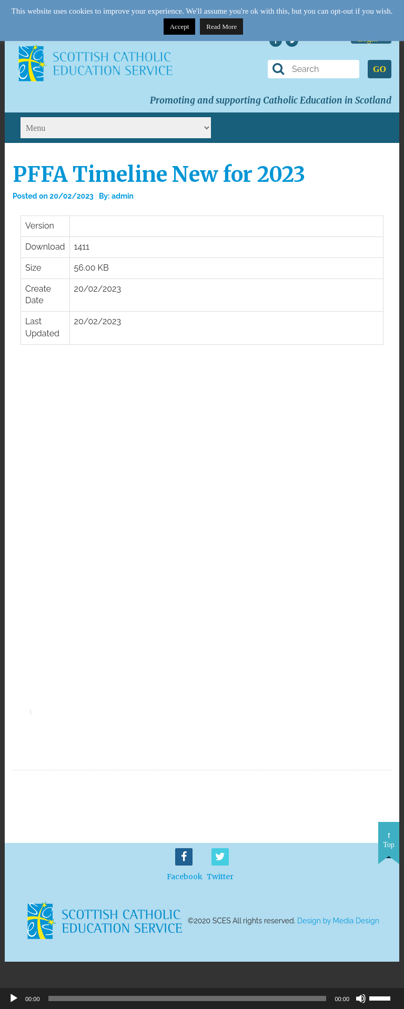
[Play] (13, 998)
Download (361, 744)
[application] (36, 707)
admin (123, 196)
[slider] (38, 704)
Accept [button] (179, 26)
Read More (221, 26)
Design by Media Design (338, 921)
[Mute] (361, 998)
